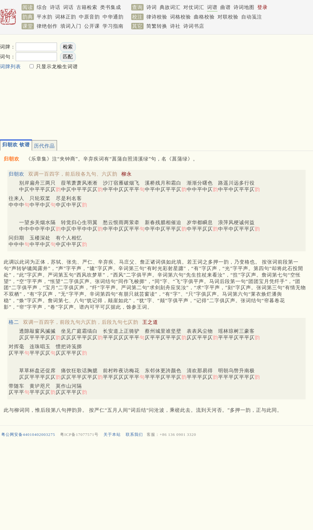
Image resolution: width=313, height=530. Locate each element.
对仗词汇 (193, 7)
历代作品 (44, 145)
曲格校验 (204, 16)
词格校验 (180, 16)
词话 (68, 7)
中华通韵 (113, 16)
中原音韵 (89, 16)
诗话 (55, 7)
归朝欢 (16, 174)
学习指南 (113, 26)
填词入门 (70, 26)
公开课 (92, 26)
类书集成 (110, 7)
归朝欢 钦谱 (16, 144)
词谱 (212, 7)
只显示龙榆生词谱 (56, 66)
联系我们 (134, 434)
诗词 (151, 7)
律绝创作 (47, 26)
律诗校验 (156, 16)
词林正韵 (65, 16)
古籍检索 (86, 7)
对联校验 (227, 16)
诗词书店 (193, 26)
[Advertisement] (172, 85)
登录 (262, 7)
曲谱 (225, 7)
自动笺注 (251, 16)
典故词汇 (170, 7)
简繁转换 (156, 26)
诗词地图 (244, 7)
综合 (42, 7)
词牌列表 (10, 66)
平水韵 (44, 16)
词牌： (8, 46)
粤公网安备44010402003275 (28, 434)
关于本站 (112, 434)
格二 (14, 322)
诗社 (175, 26)
